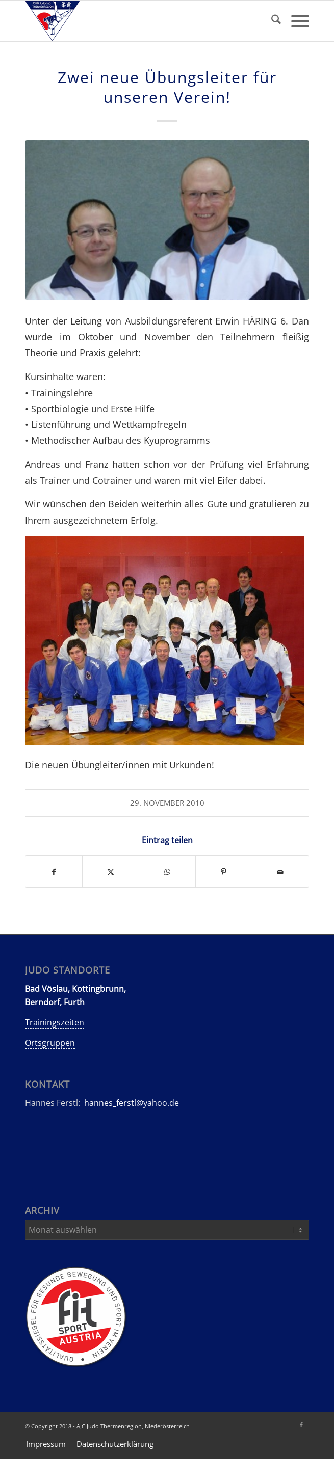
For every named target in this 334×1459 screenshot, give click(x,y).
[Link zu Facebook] (301, 1425)
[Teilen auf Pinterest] (224, 871)
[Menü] (295, 21)
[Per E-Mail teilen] (280, 871)
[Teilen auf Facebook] (53, 871)
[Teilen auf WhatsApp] (167, 871)
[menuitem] (271, 21)
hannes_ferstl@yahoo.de (131, 1103)
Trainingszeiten (54, 1022)
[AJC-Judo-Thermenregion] (138, 21)
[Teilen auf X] (111, 871)
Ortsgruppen (50, 1042)
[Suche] (271, 21)
